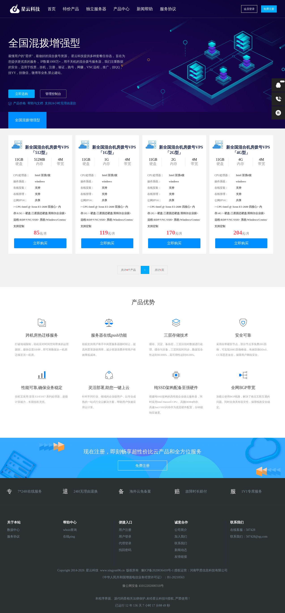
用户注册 (125, 530)
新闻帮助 (145, 9)
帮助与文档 (35, 103)
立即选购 (21, 94)
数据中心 (13, 530)
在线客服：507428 (242, 530)
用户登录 (125, 536)
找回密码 (125, 550)
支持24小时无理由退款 (60, 103)
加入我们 (180, 536)
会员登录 (249, 9)
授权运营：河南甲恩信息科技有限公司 (201, 570)
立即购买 (40, 243)
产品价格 (19, 103)
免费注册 (269, 9)
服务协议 (168, 9)
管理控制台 (53, 94)
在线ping (69, 536)
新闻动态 (180, 550)
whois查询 (70, 530)
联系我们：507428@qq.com (242, 536)
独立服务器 (96, 9)
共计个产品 (128, 269)
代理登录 (125, 543)
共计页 (159, 269)
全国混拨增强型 (27, 120)
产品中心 (121, 9)
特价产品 (71, 9)
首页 (52, 9)
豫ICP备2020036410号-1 (157, 570)
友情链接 (180, 556)
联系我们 (180, 543)
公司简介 (180, 530)
